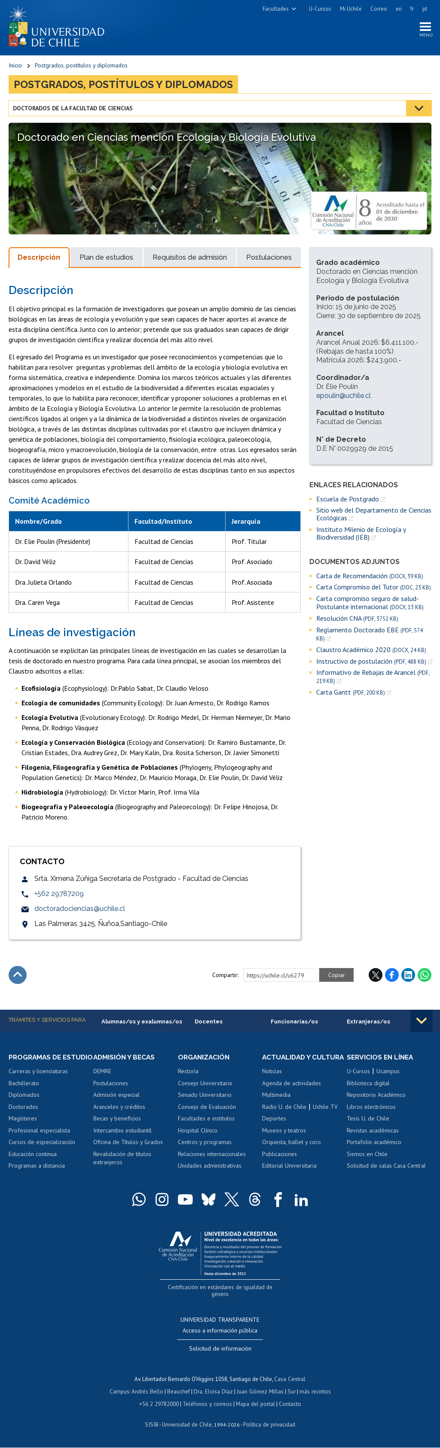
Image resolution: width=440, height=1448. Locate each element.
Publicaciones (279, 1163)
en (399, 8)
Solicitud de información (220, 1350)
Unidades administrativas (209, 1167)
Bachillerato (24, 1092)
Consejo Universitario (205, 1085)
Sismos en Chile (367, 1156)
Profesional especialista (39, 1140)
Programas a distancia (37, 1175)
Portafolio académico (374, 1143)
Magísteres (23, 1128)
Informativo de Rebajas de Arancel (372, 678)
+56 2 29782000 (160, 1404)
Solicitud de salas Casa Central (386, 1167)
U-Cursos (320, 8)
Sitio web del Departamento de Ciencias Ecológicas (373, 515)
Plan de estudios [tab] (106, 259)
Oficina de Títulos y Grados (128, 1143)
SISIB (153, 1424)
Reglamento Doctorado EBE (369, 635)
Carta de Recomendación (369, 577)
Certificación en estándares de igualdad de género (221, 1296)
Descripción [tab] (39, 259)
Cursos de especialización (42, 1152)
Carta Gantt (350, 694)
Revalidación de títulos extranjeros (122, 1160)
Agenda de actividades (291, 1092)
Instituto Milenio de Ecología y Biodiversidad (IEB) (361, 535)
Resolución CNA (357, 620)
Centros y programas (205, 1143)
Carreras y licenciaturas (38, 1080)
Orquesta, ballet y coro (291, 1152)
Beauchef (179, 1392)
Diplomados (24, 1104)
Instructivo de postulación (371, 663)
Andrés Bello (149, 1392)
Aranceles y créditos (119, 1108)
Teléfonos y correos (207, 1404)
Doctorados (23, 1116)
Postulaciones (110, 1085)
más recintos (313, 1392)
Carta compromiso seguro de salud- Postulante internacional (370, 604)
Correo (378, 8)
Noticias (272, 1080)
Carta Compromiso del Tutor (373, 589)
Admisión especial (116, 1096)
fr (412, 8)
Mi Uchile (351, 8)
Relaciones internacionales (212, 1156)
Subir (18, 976)
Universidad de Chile (186, 1424)
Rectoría (188, 1073)
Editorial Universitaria (289, 1175)
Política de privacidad (267, 1424)
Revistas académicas (373, 1132)
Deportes (274, 1128)
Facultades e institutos (206, 1120)
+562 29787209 (59, 895)
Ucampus (388, 1073)
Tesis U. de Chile (368, 1120)
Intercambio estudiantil (122, 1132)
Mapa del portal (254, 1404)
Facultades (276, 8)
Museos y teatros (284, 1140)
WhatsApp (424, 976)
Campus (121, 1392)
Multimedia (276, 1104)
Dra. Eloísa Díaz (214, 1392)
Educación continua (33, 1163)
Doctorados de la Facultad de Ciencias (73, 109)
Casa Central (290, 1380)
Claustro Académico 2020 (371, 651)
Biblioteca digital (368, 1085)
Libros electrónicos (371, 1108)
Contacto (289, 1404)
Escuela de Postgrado (347, 500)
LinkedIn (408, 976)
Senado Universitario (205, 1096)
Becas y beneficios (117, 1120)
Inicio (15, 66)
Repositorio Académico (376, 1096)
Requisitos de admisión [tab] (190, 259)
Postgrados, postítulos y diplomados (81, 66)
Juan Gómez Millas (259, 1392)
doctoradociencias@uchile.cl (79, 910)
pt (424, 8)
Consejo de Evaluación (207, 1108)
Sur (290, 1392)
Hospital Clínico (197, 1132)
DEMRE (102, 1073)
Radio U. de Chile (284, 1116)
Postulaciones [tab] (269, 259)
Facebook (391, 976)
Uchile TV (325, 1116)
